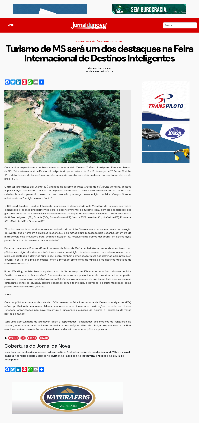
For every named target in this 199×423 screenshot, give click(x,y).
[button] (4, 25)
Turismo (13, 338)
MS (23, 338)
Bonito (32, 338)
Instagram (88, 355)
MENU (11, 25)
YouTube (118, 355)
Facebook (71, 355)
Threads (101, 355)
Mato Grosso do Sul (110, 41)
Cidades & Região (86, 41)
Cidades (44, 338)
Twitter (55, 355)
